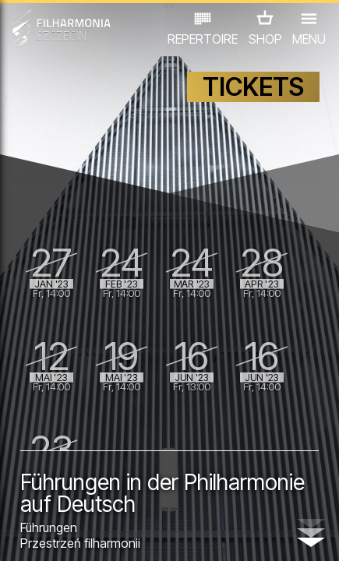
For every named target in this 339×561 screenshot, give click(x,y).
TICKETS (253, 87)
